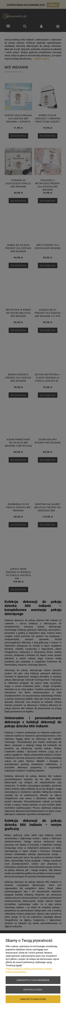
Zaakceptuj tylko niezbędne (33, 980)
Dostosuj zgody (32, 989)
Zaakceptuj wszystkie (33, 999)
